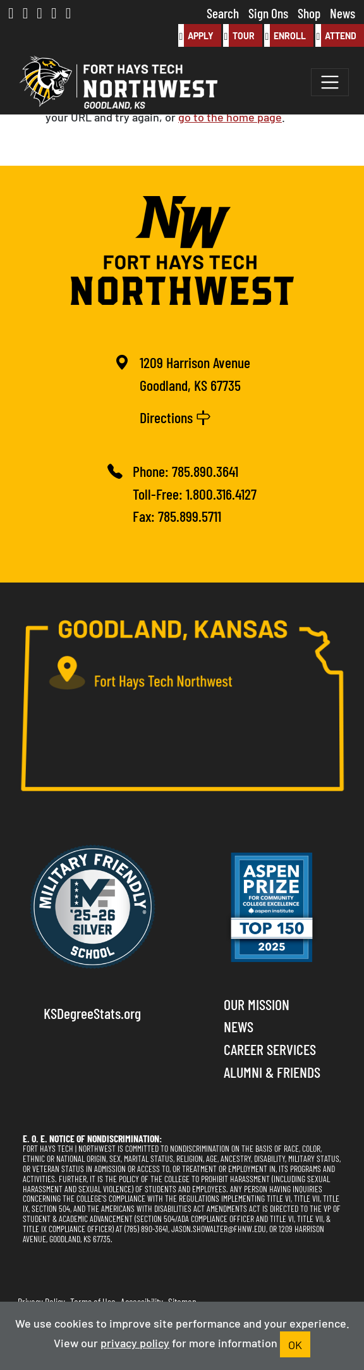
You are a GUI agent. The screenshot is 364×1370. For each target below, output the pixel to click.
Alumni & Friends (272, 1071)
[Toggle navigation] (330, 82)
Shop (309, 12)
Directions (175, 416)
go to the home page (230, 116)
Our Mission (256, 1003)
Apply (196, 35)
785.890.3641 (205, 470)
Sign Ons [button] (268, 12)
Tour (239, 35)
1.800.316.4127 (221, 493)
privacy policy (134, 1342)
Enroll (285, 35)
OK (295, 1344)
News (342, 12)
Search (223, 12)
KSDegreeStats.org (92, 1012)
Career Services (270, 1048)
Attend (335, 35)
